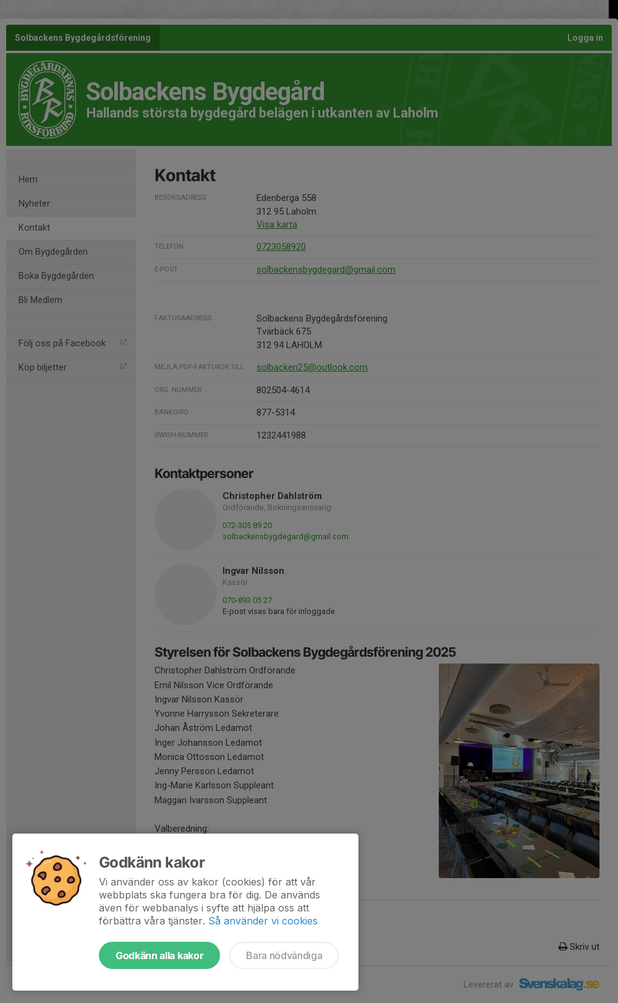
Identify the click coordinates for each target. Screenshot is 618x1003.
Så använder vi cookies (263, 921)
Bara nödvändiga (284, 955)
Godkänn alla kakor (159, 955)
